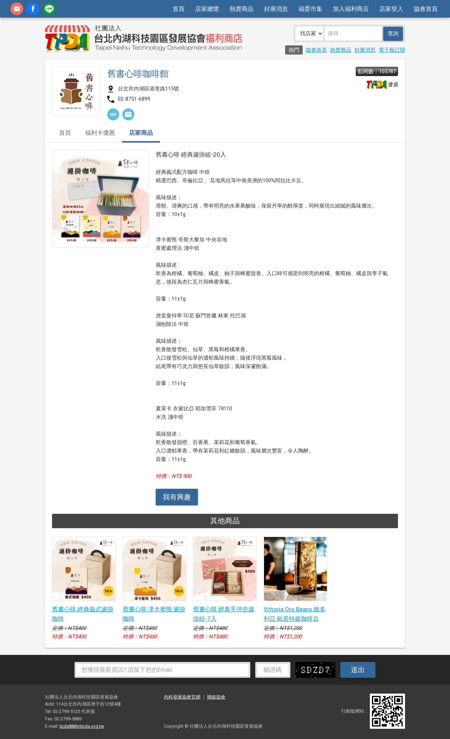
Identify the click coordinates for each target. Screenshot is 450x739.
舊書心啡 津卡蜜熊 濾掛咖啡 (154, 614)
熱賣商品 (241, 8)
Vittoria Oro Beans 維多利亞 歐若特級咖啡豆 (295, 614)
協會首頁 (426, 8)
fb (33, 8)
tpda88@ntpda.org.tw (81, 726)
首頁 (179, 8)
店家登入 (391, 8)
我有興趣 (177, 497)
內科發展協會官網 (182, 697)
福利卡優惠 (100, 133)
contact (17, 8)
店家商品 (141, 133)
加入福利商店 (351, 8)
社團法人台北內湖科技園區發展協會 (143, 39)
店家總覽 (207, 8)
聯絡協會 (216, 697)
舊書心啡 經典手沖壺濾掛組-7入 (223, 614)
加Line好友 (49, 8)
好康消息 (276, 8)
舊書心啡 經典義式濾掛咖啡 (82, 614)
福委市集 (310, 8)
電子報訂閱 (392, 50)
